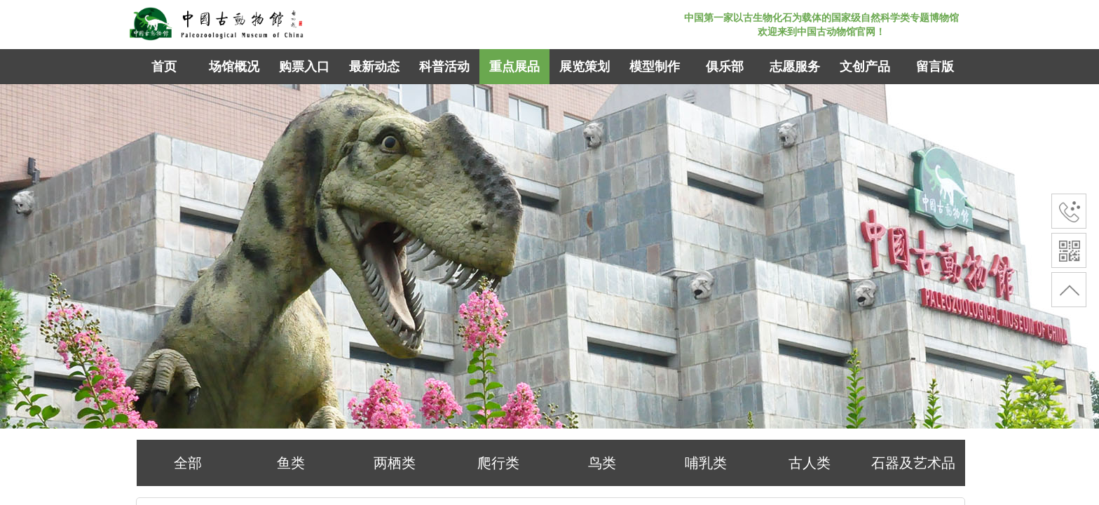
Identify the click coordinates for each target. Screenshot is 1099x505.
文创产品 (865, 67)
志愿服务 (795, 67)
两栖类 (395, 463)
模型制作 (654, 67)
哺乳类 (706, 463)
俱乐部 (725, 67)
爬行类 (498, 463)
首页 (164, 67)
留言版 (935, 67)
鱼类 (291, 463)
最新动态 (374, 67)
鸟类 (602, 463)
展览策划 (584, 67)
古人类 (810, 463)
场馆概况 (234, 67)
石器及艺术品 (913, 463)
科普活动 (444, 67)
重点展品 (514, 67)
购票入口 (304, 67)
